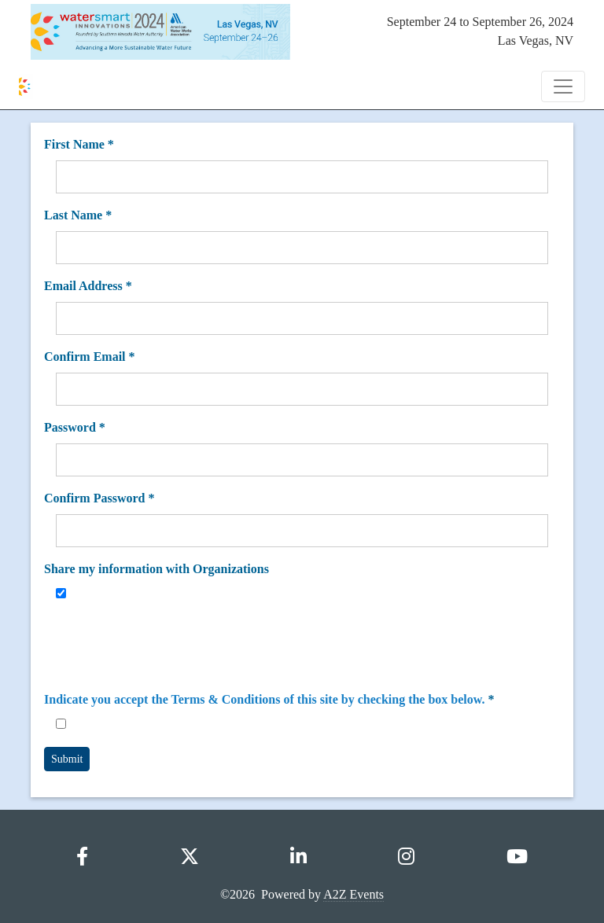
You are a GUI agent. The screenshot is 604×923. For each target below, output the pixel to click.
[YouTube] (517, 857)
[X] (189, 857)
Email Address (88, 285)
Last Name (78, 215)
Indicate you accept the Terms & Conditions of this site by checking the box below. (264, 699)
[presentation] (175, 647)
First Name (79, 144)
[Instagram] (406, 857)
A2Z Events (353, 894)
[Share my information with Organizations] (61, 593)
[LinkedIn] (298, 857)
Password (74, 427)
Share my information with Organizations (156, 568)
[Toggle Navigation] (563, 86)
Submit (67, 759)
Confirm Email (89, 356)
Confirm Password (99, 498)
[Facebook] (82, 857)
